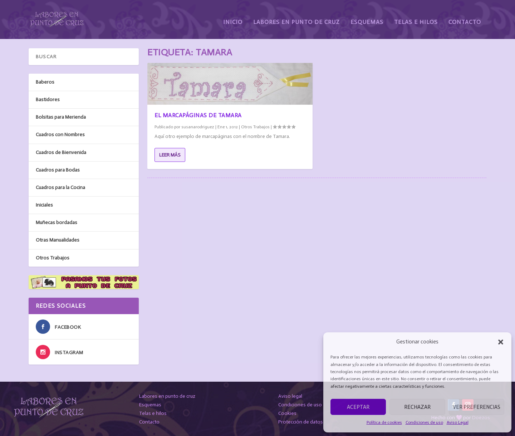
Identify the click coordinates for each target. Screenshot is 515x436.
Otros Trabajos (255, 126)
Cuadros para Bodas (58, 170)
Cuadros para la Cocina (60, 187)
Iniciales (44, 205)
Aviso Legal (458, 422)
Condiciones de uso (424, 422)
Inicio (232, 17)
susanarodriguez (197, 126)
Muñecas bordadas (56, 222)
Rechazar (417, 407)
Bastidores (48, 99)
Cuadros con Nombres (60, 135)
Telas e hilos (153, 413)
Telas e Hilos (416, 17)
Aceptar (358, 407)
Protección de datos (300, 421)
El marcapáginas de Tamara (198, 115)
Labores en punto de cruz (167, 396)
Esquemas (366, 17)
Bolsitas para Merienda (61, 117)
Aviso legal (290, 396)
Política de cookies (384, 422)
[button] (500, 342)
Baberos (45, 82)
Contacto (464, 17)
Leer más (170, 155)
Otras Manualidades (57, 240)
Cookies (287, 413)
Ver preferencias (476, 407)
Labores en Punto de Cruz (296, 17)
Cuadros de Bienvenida (61, 152)
